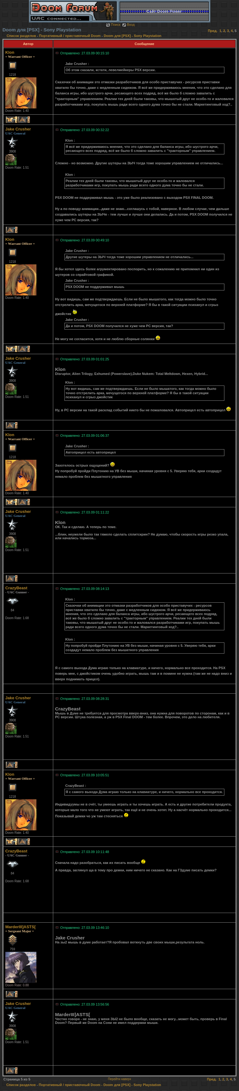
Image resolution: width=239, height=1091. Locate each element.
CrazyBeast (16, 588)
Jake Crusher (18, 129)
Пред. (213, 31)
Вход (128, 24)
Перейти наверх (119, 1079)
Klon (9, 52)
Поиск (113, 24)
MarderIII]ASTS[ (20, 926)
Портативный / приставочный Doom (70, 36)
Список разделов (22, 36)
